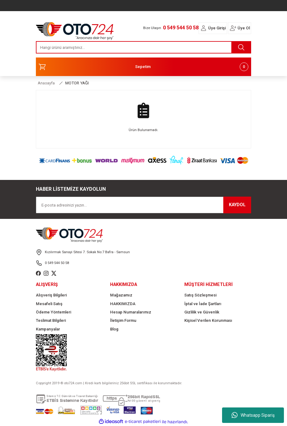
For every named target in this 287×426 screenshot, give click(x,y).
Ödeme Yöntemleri (53, 312)
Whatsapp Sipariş (253, 415)
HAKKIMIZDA (122, 303)
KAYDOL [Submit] (237, 204)
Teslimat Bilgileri (51, 320)
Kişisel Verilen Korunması (208, 320)
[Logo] (75, 29)
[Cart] (143, 67)
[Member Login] (203, 28)
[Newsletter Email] (143, 205)
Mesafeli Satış (49, 303)
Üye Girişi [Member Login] (217, 28)
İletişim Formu (123, 320)
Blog (114, 329)
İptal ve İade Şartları (202, 303)
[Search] (143, 47)
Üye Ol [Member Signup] (244, 28)
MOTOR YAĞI (77, 83)
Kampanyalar (48, 329)
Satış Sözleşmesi (200, 295)
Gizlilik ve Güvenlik (201, 312)
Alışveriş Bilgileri (51, 295)
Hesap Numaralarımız (130, 312)
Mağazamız (121, 295)
